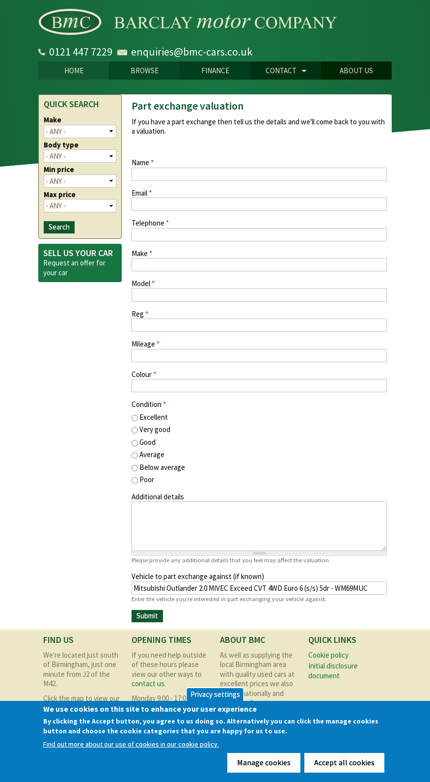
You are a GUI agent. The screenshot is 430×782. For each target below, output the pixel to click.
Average (151, 454)
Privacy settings (215, 694)
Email (142, 193)
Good (147, 442)
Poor (146, 479)
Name (143, 162)
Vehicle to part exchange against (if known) (198, 576)
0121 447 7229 (80, 51)
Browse (145, 70)
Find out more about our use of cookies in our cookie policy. (131, 744)
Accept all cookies (344, 762)
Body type (61, 144)
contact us (148, 683)
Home (73, 70)
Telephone (150, 223)
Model (143, 283)
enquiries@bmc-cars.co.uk (191, 51)
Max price (60, 194)
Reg (140, 314)
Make (142, 253)
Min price (59, 169)
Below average (162, 467)
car (63, 272)
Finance (215, 70)
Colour (144, 374)
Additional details (158, 496)
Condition (149, 404)
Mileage (146, 343)
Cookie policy (328, 655)
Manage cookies (264, 762)
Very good (154, 429)
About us (356, 70)
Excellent (153, 417)
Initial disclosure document (333, 670)
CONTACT (278, 71)
